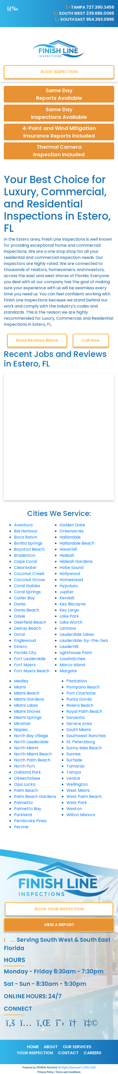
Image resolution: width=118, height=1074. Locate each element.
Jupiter (67, 592)
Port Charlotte (81, 693)
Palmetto (23, 803)
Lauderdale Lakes (77, 634)
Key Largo (69, 610)
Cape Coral (25, 561)
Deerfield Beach (30, 622)
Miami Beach (26, 693)
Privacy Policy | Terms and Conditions (58, 1072)
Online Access (46, 1067)
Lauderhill (69, 646)
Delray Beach (27, 628)
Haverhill (68, 549)
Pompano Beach (83, 687)
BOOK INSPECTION (59, 72)
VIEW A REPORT (59, 925)
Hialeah (67, 555)
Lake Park (69, 616)
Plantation (76, 681)
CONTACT (68, 1053)
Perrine (21, 827)
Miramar (22, 723)
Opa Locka (24, 784)
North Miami (26, 748)
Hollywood (70, 574)
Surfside (74, 760)
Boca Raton (25, 537)
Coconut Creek (29, 574)
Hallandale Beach (77, 543)
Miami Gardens (29, 699)
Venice (73, 778)
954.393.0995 (100, 19)
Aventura (23, 525)
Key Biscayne (73, 604)
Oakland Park (27, 772)
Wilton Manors (80, 815)
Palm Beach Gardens (35, 796)
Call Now (91, 340)
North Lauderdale (31, 742)
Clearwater (25, 567)
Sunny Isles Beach (84, 748)
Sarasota (75, 717)
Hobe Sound (71, 567)
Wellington (77, 784)
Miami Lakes (26, 705)
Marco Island (72, 665)
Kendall (67, 598)
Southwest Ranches (86, 736)
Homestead (71, 580)
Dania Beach (26, 610)
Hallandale (70, 537)
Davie (19, 616)
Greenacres (72, 531)
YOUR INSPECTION (35, 1053)
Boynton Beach (29, 549)
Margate (68, 671)
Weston (74, 809)
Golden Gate (72, 525)
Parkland (23, 815)
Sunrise (73, 754)
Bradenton (24, 555)
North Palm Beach (32, 760)
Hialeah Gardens (76, 561)
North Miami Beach (33, 754)
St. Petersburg (80, 742)
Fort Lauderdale (30, 659)
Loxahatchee (72, 659)
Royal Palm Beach (84, 711)
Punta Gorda (79, 699)
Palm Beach (26, 790)
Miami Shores (27, 711)
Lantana (68, 628)
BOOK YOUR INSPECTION (59, 909)
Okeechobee (27, 778)
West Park (76, 803)
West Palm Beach (84, 796)
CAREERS (92, 1053)
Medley (21, 681)
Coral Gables (27, 586)
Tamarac (75, 766)
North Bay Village (31, 736)
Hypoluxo (69, 586)
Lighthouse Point (76, 653)
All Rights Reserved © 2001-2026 (77, 1067)
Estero (20, 646)
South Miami (78, 730)
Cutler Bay (24, 598)
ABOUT (51, 1047)
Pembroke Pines (30, 821)
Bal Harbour (26, 531)
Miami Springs (27, 717)
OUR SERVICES (77, 1047)
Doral (19, 634)
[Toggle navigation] (12, 8)
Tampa (73, 772)
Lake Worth (71, 622)
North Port (24, 766)
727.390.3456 (100, 7)
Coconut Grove (29, 580)
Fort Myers (25, 665)
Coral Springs (27, 592)
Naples (21, 730)
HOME (33, 1047)
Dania (19, 604)
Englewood (25, 640)
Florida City (25, 653)
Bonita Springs (28, 543)
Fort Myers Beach (31, 671)
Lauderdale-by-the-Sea (84, 640)
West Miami (78, 790)
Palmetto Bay (27, 809)
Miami (20, 687)
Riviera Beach (79, 705)
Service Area (79, 723)
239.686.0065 (100, 13)
